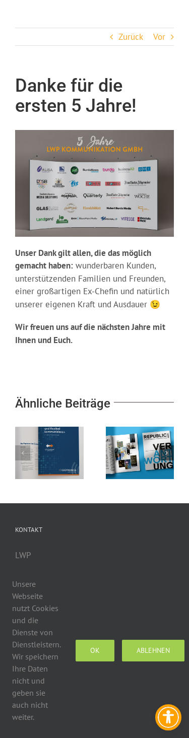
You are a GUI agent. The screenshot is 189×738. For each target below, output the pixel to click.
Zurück (130, 36)
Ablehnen (153, 650)
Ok (95, 650)
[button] (22, 452)
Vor (159, 36)
